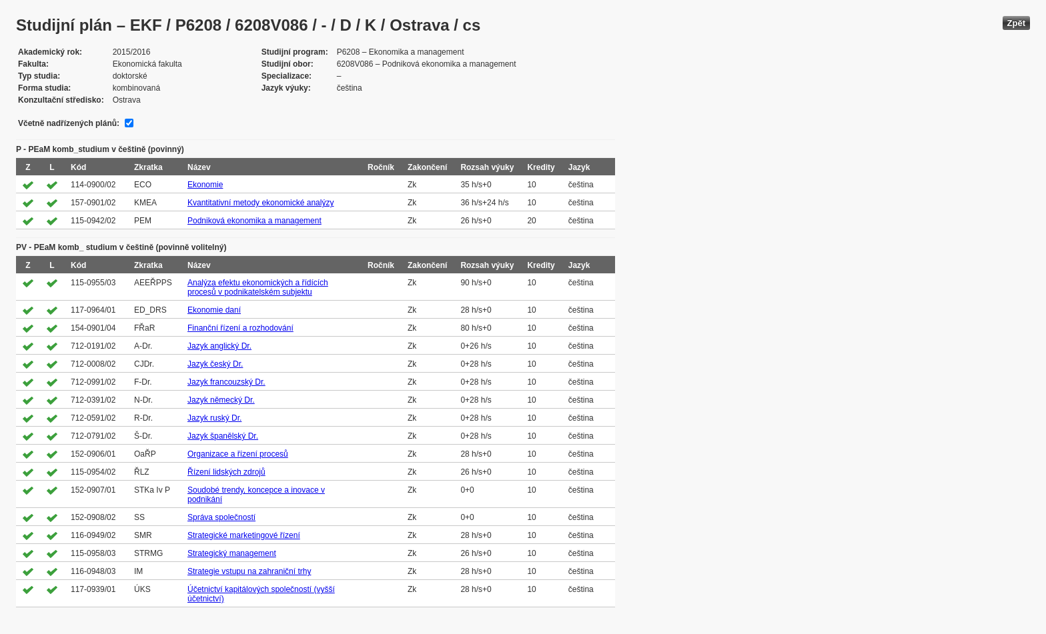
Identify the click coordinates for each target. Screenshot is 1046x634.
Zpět (1016, 23)
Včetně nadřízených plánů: (68, 123)
